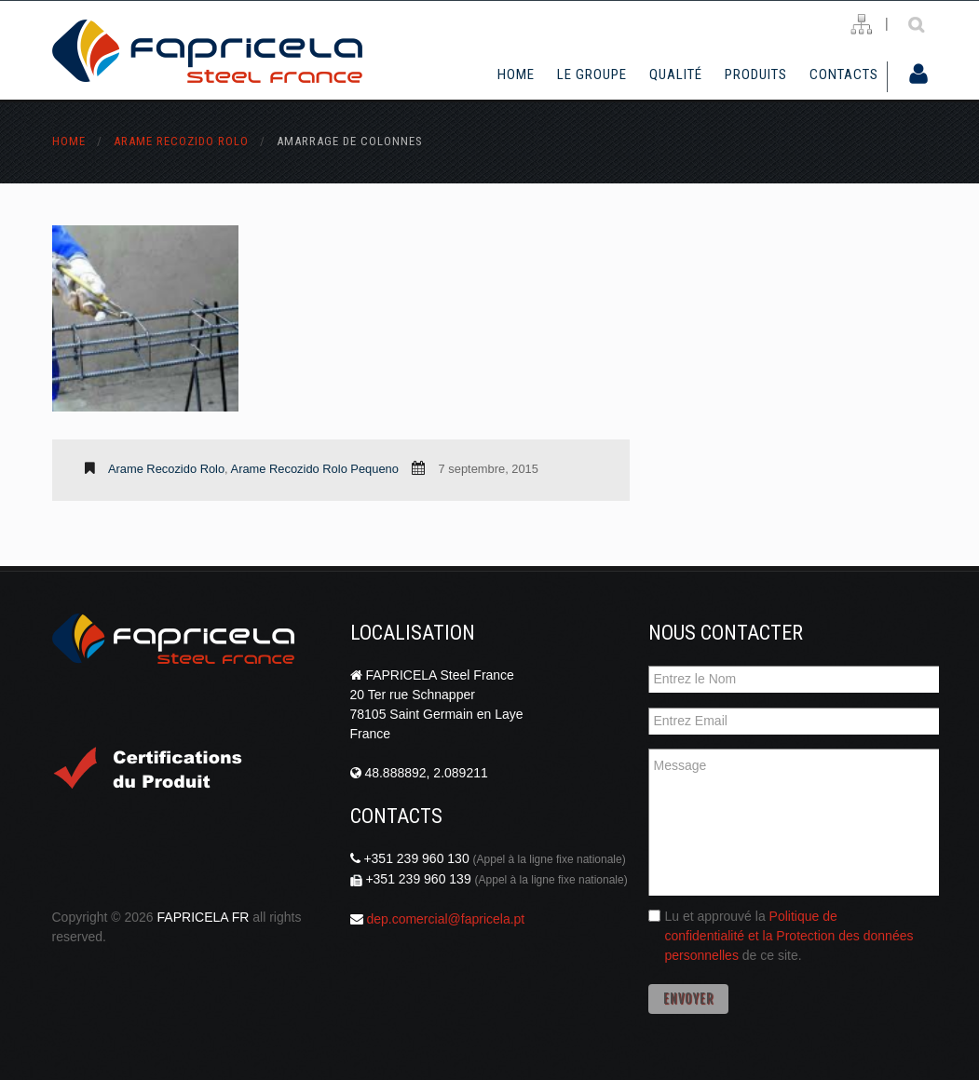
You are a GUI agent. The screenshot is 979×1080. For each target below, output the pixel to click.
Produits (756, 74)
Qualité (675, 74)
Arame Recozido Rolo (181, 141)
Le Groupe (592, 74)
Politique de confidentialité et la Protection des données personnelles (789, 936)
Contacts (843, 74)
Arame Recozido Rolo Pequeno (315, 469)
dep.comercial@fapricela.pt (445, 918)
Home (516, 74)
